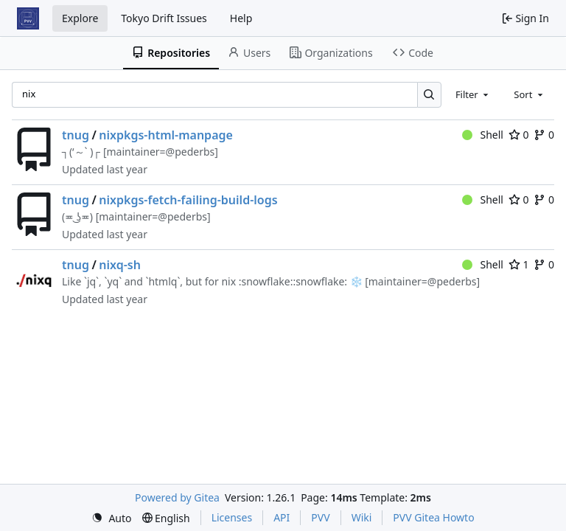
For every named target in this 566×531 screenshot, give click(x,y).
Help (241, 18)
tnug (75, 135)
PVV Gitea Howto (433, 517)
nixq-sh (120, 264)
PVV (320, 517)
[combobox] (473, 94)
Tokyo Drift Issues (164, 18)
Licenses (232, 517)
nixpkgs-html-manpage (166, 135)
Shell (482, 135)
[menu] (111, 518)
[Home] (28, 18)
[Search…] (429, 95)
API (281, 517)
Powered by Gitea (177, 497)
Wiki (362, 517)
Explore (80, 18)
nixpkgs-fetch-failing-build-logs (188, 199)
